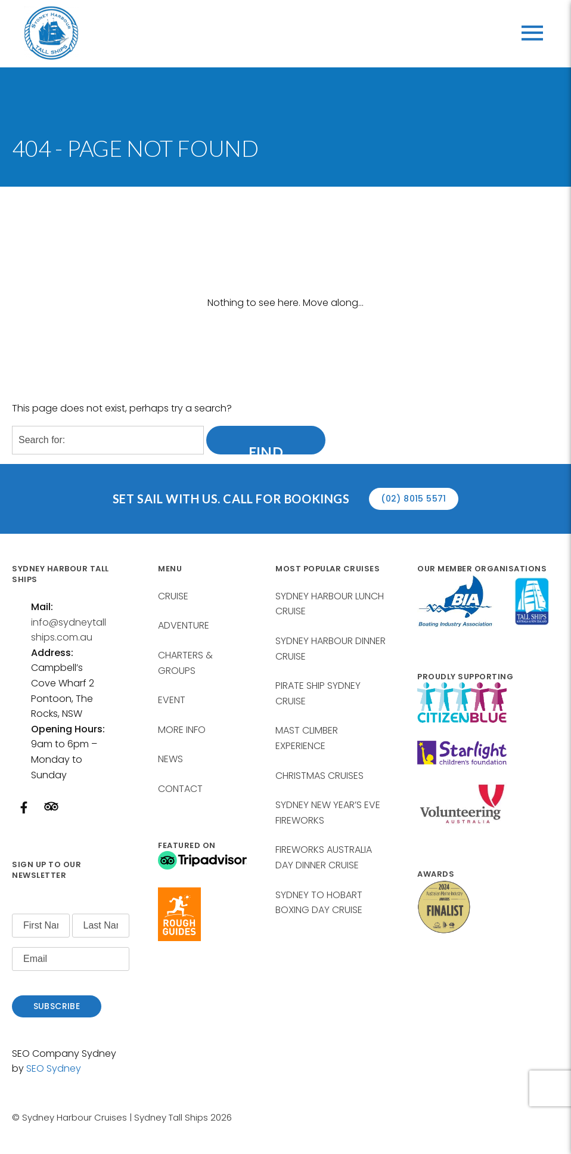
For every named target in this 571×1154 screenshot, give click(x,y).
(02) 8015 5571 (413, 499)
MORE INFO (182, 730)
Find (266, 447)
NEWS (170, 759)
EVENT (171, 700)
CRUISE (173, 596)
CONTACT (180, 789)
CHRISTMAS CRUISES (319, 775)
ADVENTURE (183, 625)
